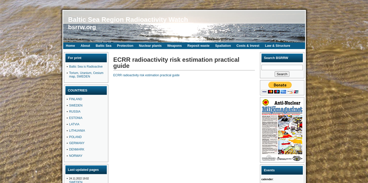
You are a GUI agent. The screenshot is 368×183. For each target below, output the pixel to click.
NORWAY (75, 156)
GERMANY (77, 143)
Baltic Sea (103, 46)
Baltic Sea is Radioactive (86, 66)
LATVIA (74, 124)
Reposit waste (198, 46)
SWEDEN (76, 105)
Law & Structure (277, 46)
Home (70, 46)
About (85, 46)
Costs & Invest (247, 46)
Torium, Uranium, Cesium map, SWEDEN (86, 74)
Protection (125, 46)
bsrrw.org (82, 27)
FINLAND (75, 99)
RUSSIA (75, 111)
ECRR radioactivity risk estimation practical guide (146, 75)
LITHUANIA (77, 130)
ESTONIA (75, 118)
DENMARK (76, 149)
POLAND (75, 137)
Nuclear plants (150, 46)
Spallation (223, 46)
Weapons (174, 46)
